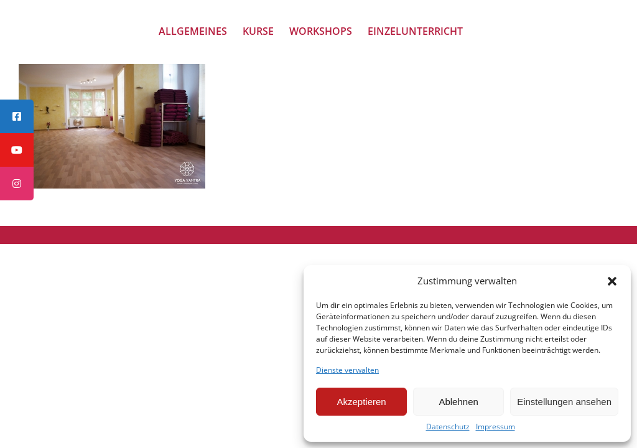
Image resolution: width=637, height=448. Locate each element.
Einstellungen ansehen (564, 401)
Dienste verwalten (347, 370)
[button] (612, 281)
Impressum (495, 427)
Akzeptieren (361, 401)
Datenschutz (448, 427)
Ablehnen (458, 401)
